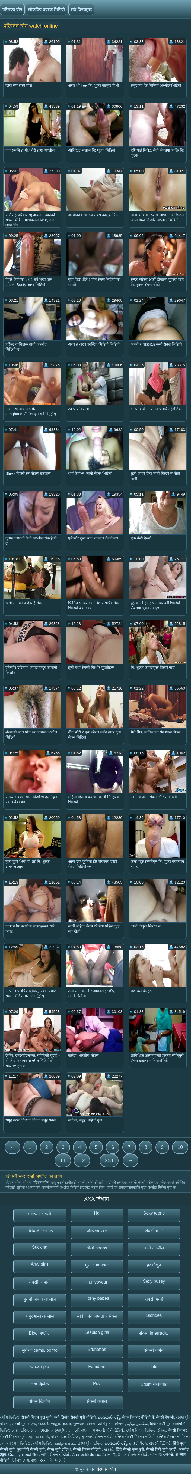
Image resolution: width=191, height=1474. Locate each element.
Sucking (39, 1247)
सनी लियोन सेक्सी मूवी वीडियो (75, 1417)
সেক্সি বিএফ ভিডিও (140, 1430)
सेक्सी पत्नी (154, 1299)
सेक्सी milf (154, 1231)
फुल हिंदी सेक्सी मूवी (31, 1449)
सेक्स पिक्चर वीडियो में (138, 1417)
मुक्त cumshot (97, 1265)
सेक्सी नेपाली (165, 1417)
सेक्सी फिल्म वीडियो (87, 1449)
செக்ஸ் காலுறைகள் (54, 1424)
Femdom (96, 1366)
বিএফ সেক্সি (57, 1460)
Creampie (39, 1366)
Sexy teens (154, 1213)
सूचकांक (87, 1469)
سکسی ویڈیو (137, 1424)
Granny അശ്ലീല (23, 1454)
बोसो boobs (97, 1248)
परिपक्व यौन (12, 9)
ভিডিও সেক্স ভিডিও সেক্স (19, 1430)
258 (109, 1160)
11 (62, 1160)
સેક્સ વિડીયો (138, 1454)
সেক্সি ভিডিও (9, 1417)
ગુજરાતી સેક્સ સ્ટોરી (97, 1436)
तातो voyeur (96, 1282)
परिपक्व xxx (97, 1231)
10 (180, 1147)
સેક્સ (161, 1430)
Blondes (154, 1315)
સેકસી (109, 1449)
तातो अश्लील (154, 1248)
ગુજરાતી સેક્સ (84, 1424)
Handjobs (39, 1383)
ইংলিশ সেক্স (20, 1460)
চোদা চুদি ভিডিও (90, 1443)
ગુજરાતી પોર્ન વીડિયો (108, 1430)
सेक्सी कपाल (97, 1401)
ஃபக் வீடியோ (114, 1454)
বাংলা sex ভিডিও (65, 1436)
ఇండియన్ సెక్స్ (109, 1417)
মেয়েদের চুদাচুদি (53, 1430)
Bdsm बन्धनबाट (154, 1384)
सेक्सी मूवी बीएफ (24, 1424)
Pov (97, 1383)
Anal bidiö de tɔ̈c (86, 1454)
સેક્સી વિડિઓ (160, 1443)
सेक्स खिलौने (39, 1401)
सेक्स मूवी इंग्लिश (59, 1449)
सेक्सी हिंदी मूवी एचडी (161, 1449)
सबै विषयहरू (81, 9)
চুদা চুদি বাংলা (79, 1430)
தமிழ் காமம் (65, 1443)
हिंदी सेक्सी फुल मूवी (130, 1449)
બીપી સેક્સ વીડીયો (55, 1454)
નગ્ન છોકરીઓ (161, 1454)
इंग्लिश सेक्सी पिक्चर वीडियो (135, 1436)
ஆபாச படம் (38, 1436)
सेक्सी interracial (154, 1333)
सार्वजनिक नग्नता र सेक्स (97, 1316)
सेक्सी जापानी (40, 1282)
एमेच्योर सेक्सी (39, 1214)
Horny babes (96, 1298)
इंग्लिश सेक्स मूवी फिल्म (173, 1436)
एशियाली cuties (39, 1231)
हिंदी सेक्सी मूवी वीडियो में (168, 1424)
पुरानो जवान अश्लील (39, 1299)
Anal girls (40, 1264)
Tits (154, 1366)
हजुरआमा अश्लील (39, 1316)
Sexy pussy (154, 1281)
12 (82, 1160)
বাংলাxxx (38, 1460)
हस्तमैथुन (154, 1265)
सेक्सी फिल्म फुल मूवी (36, 1417)
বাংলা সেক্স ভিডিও (16, 1443)
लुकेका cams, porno (40, 1350)
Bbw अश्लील (39, 1333)
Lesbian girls (97, 1332)
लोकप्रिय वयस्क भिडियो (46, 9)
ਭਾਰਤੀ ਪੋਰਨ (138, 1443)
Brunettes (97, 1349)
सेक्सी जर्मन (153, 1350)
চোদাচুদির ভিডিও (111, 1424)
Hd (97, 1213)
